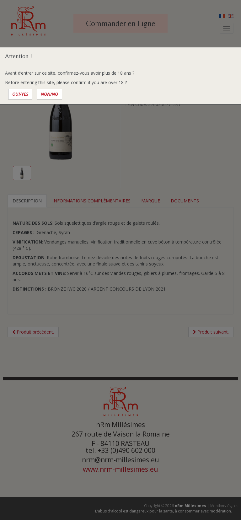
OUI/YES (20, 94)
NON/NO (49, 94)
